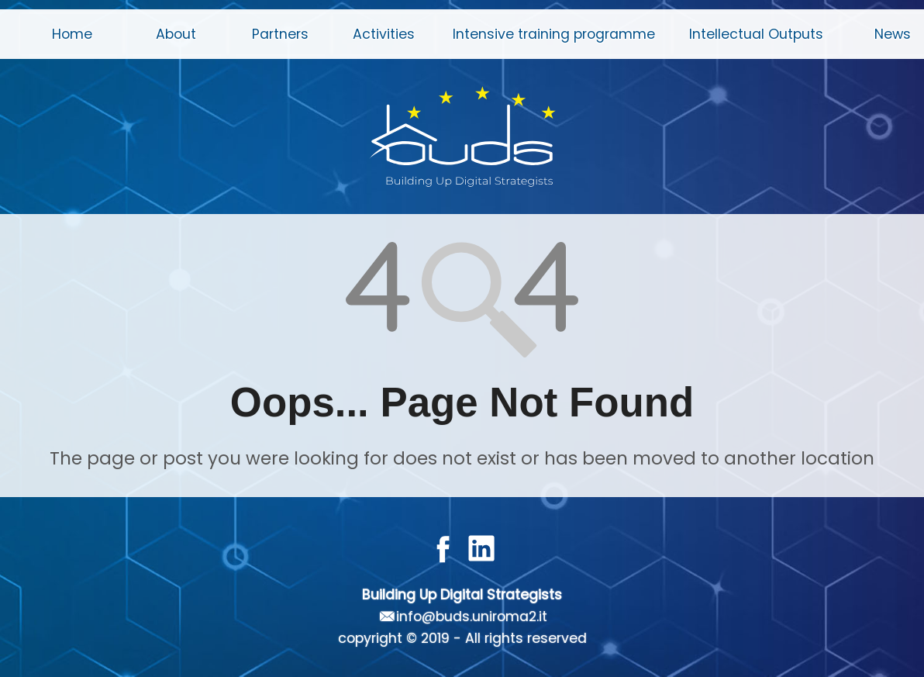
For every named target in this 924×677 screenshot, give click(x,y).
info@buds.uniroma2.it (471, 616)
